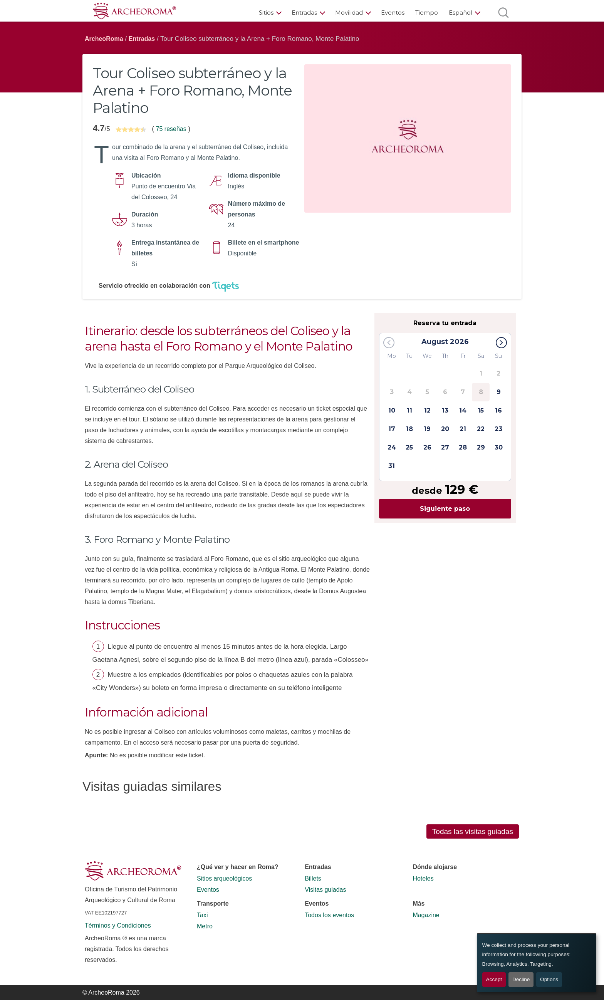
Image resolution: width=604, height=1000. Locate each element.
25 (409, 447)
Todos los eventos (329, 915)
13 (445, 410)
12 (427, 410)
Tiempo (426, 12)
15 (481, 410)
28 (463, 447)
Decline (521, 979)
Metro (205, 926)
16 (498, 410)
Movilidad (349, 12)
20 (445, 429)
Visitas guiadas (325, 889)
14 (462, 410)
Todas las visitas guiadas (472, 831)
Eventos (392, 12)
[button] (501, 342)
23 (498, 429)
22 (481, 429)
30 (499, 447)
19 (427, 429)
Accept (494, 979)
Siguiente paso (445, 508)
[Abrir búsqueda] (503, 12)
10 (391, 410)
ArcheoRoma (104, 38)
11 (409, 410)
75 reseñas (171, 129)
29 (481, 447)
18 (409, 429)
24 (392, 447)
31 (391, 466)
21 (463, 429)
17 (391, 429)
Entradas (304, 12)
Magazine (426, 915)
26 (427, 447)
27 (445, 447)
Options (549, 979)
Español (460, 12)
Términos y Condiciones (118, 925)
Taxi (202, 915)
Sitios (266, 12)
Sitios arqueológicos (224, 878)
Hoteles (423, 878)
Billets (313, 878)
